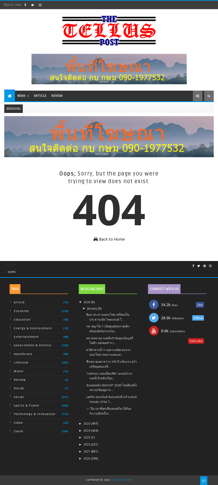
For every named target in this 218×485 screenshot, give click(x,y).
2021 (87, 451)
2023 (87, 437)
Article (40, 96)
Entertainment (26, 337)
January (92, 308)
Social (19, 397)
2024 (87, 430)
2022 (87, 444)
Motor (19, 371)
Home (12, 272)
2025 (87, 423)
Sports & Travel (26, 405)
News (21, 96)
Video (18, 423)
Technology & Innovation (35, 414)
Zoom (18, 431)
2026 (87, 302)
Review (57, 96)
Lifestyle (21, 362)
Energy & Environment (33, 328)
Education (22, 319)
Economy (21, 311)
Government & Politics (33, 345)
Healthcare (23, 354)
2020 (87, 458)
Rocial (19, 388)
